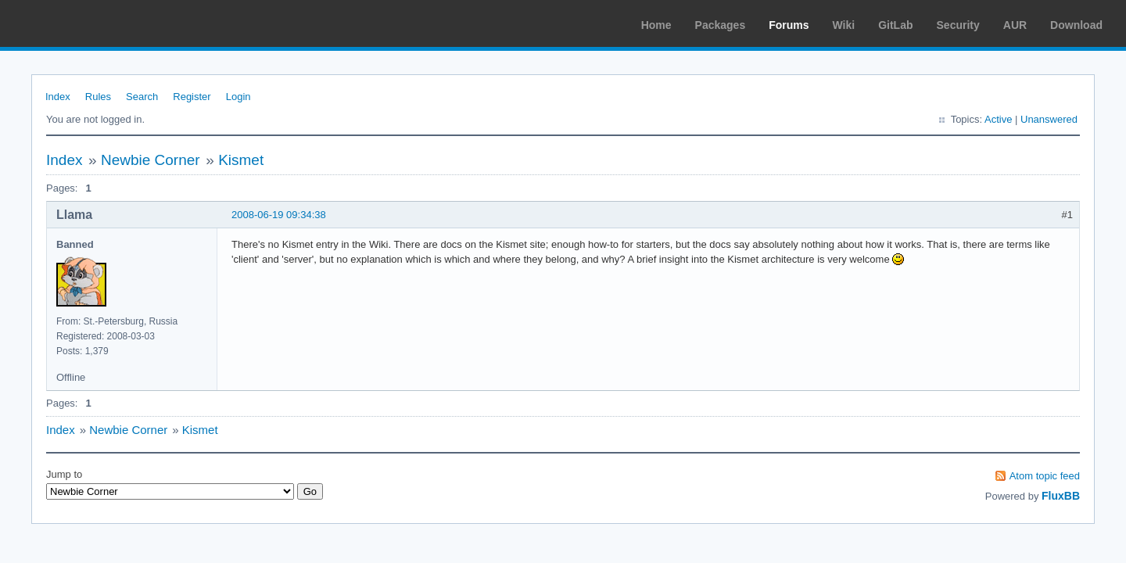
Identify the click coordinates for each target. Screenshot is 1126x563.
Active (998, 119)
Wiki (844, 25)
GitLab (895, 25)
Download (1076, 25)
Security (958, 25)
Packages (720, 25)
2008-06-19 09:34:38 (278, 215)
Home (656, 25)
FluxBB (1061, 495)
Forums (789, 25)
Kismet (241, 160)
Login (238, 96)
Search (142, 96)
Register (191, 96)
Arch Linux (86, 23)
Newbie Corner (150, 160)
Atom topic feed (1044, 476)
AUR (1015, 25)
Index (57, 96)
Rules (98, 96)
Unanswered (1049, 119)
